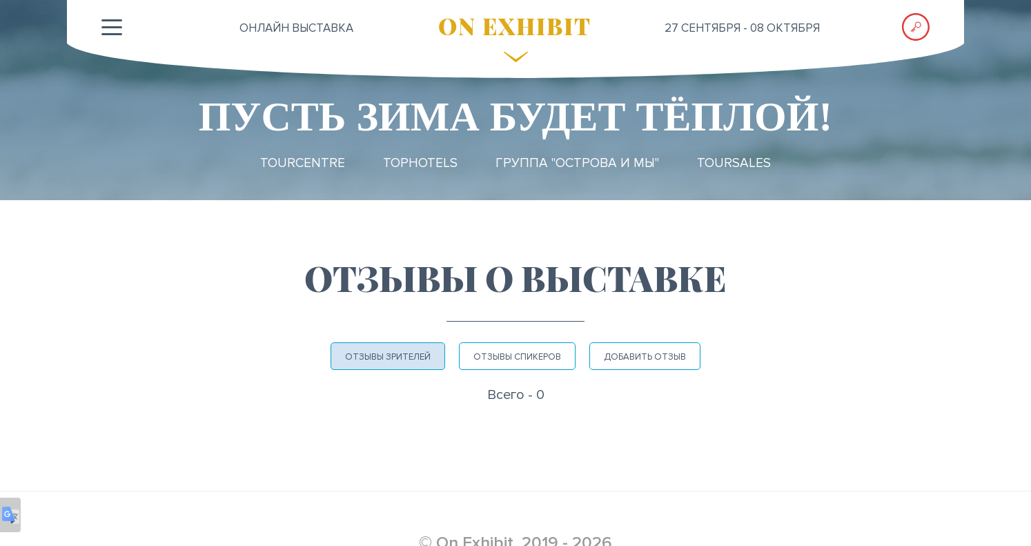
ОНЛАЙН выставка (296, 28)
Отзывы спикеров (517, 356)
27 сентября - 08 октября (742, 28)
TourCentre (302, 163)
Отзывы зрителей (388, 356)
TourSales (734, 163)
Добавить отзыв (645, 356)
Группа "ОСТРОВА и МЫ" (577, 163)
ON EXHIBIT (514, 25)
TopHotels (420, 163)
